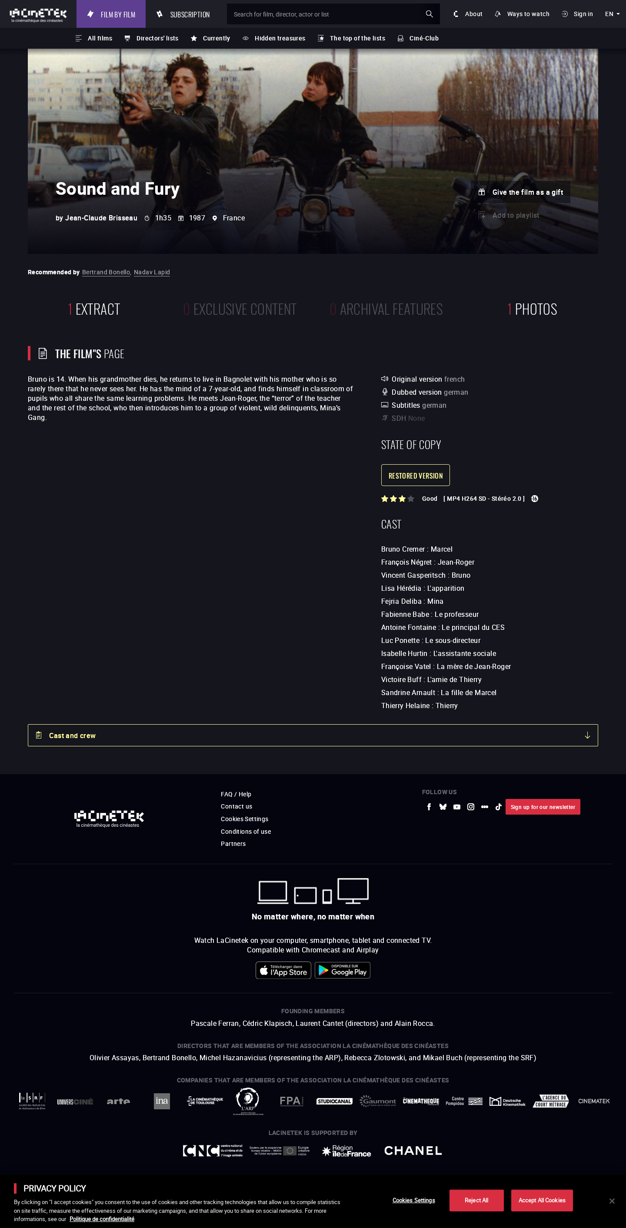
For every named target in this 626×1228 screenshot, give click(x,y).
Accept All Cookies (542, 1200)
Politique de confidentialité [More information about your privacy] (102, 1219)
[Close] (612, 1201)
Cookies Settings (414, 1200)
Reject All (476, 1200)
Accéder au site (530, 1162)
